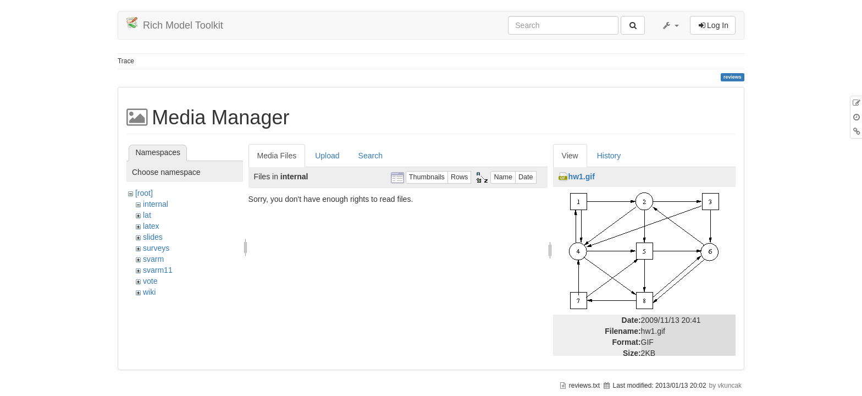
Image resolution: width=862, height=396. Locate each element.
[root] (144, 193)
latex (151, 226)
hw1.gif (581, 176)
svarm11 (158, 270)
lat (147, 215)
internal (155, 204)
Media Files (277, 155)
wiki (149, 292)
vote (150, 281)
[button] (670, 25)
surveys (156, 248)
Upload (327, 155)
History (609, 155)
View (570, 155)
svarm (153, 259)
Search (370, 155)
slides (153, 237)
